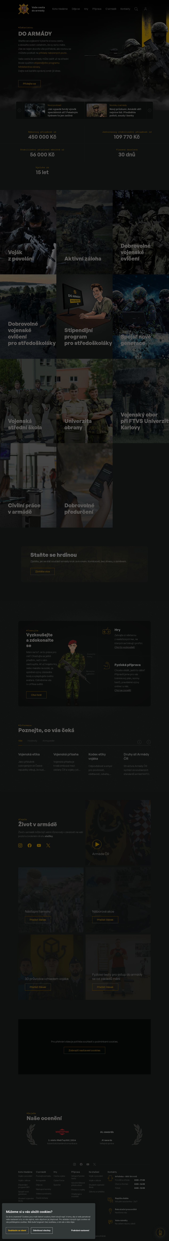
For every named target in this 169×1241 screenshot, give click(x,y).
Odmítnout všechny (42, 1230)
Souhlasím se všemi (17, 1230)
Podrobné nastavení (80, 1230)
